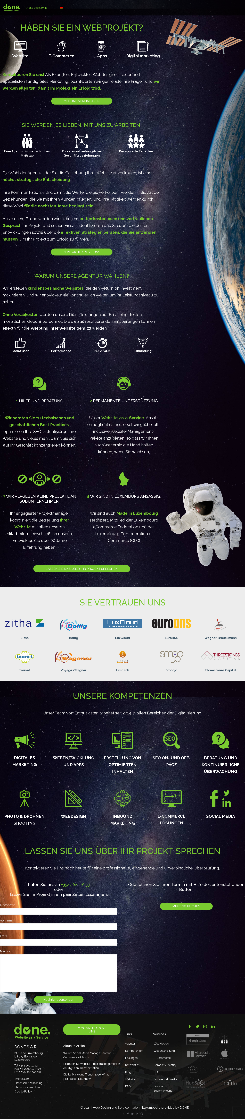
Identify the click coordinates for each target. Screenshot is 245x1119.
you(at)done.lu (31, 1072)
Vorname (6, 920)
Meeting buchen (186, 906)
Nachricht (7, 951)
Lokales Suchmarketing (163, 1088)
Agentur (130, 1043)
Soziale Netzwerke (165, 1079)
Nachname (7, 905)
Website (130, 1079)
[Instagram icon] (141, 1113)
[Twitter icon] (132, 1113)
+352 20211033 (28, 1065)
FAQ (128, 1086)
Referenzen (132, 1065)
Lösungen (131, 1058)
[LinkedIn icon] (137, 1113)
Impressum (22, 1078)
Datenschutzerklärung (28, 1083)
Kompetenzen (134, 1050)
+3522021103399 (30, 1068)
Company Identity (165, 1065)
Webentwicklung (164, 1050)
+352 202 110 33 (75, 884)
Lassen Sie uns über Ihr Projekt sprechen (82, 568)
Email (3, 936)
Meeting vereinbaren (82, 101)
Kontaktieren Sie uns (81, 252)
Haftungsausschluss (27, 1087)
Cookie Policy (23, 1091)
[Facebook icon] (128, 1113)
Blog (128, 1072)
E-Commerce (162, 1058)
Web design (161, 1043)
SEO (156, 1072)
